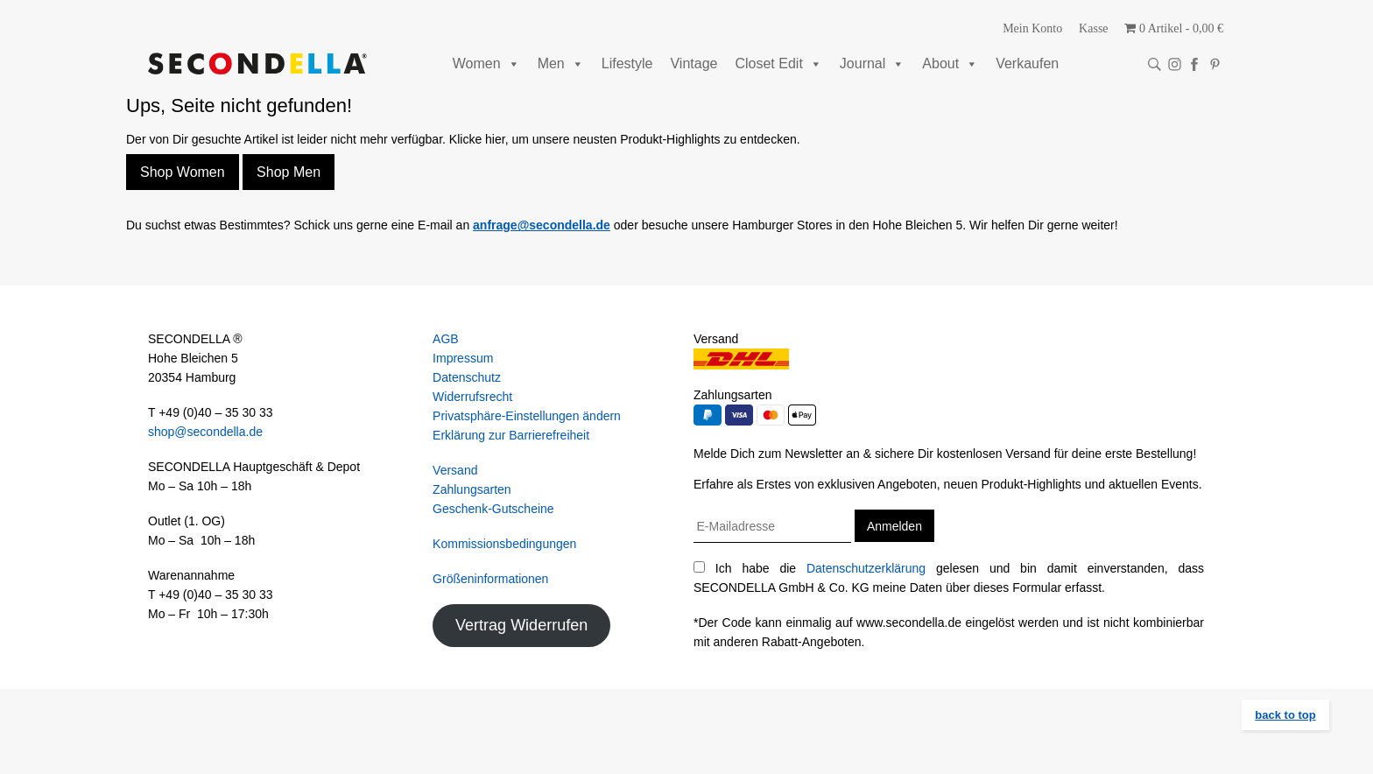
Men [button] (561, 63)
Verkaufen (1027, 63)
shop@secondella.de (205, 432)
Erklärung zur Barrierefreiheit (511, 435)
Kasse (1093, 28)
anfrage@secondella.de (541, 225)
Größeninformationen (490, 579)
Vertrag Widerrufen (521, 625)
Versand (455, 470)
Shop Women (182, 172)
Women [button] (486, 63)
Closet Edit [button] (778, 63)
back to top (1285, 714)
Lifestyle (627, 63)
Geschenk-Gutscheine (493, 509)
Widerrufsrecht (472, 397)
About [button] (950, 63)
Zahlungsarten (472, 489)
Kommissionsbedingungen (504, 544)
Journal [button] (872, 63)
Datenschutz (467, 377)
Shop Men (288, 172)
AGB (446, 339)
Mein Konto (1032, 28)
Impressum (463, 358)
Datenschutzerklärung (866, 568)
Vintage (693, 63)
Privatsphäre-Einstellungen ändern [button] (527, 416)
